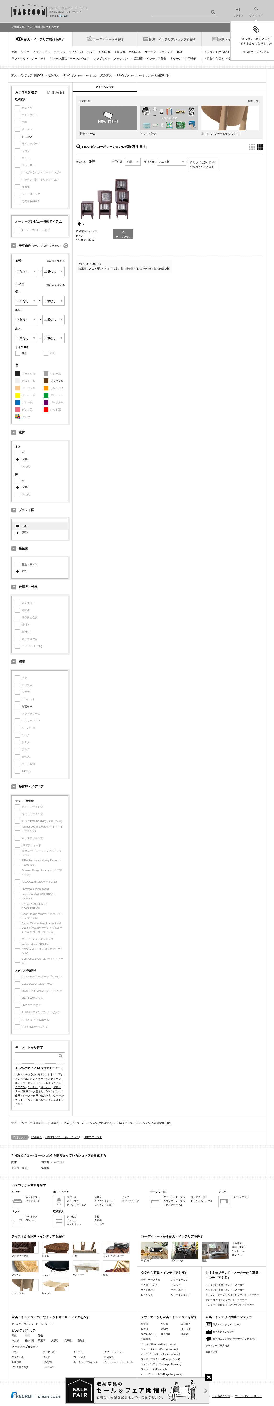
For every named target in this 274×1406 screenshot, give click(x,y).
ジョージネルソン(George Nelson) (159, 1349)
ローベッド (147, 1294)
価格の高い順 (162, 268)
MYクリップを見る (257, 52)
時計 (179, 52)
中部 (27, 1335)
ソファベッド (33, 1201)
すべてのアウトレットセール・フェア (32, 1324)
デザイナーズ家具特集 (217, 1345)
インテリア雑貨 (156, 58)
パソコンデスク (240, 1197)
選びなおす (58, 92)
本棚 (97, 1216)
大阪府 (54, 1340)
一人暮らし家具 (149, 1284)
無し (24, 353)
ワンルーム (238, 1251)
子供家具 (120, 52)
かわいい (33, 1087)
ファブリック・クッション (110, 58)
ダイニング (184, 1252)
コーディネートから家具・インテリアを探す (172, 1236)
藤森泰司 (166, 1334)
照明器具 (135, 52)
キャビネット (74, 1224)
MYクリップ (256, 12)
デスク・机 (76, 52)
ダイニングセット (113, 1352)
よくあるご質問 (221, 1396)
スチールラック (179, 1279)
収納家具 (105, 52)
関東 (14, 1335)
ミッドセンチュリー (32, 1082)
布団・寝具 (79, 1357)
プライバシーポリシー (248, 1396)
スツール (72, 1197)
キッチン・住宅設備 (183, 58)
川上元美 (186, 1329)
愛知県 (81, 1340)
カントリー (36, 1078)
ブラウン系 (56, 380)
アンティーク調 (25, 1249)
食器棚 (98, 1220)
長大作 (144, 1329)
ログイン (238, 12)
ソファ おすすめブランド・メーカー (225, 1284)
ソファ (25, 52)
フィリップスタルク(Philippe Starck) (160, 1359)
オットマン (73, 1201)
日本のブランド (93, 1137)
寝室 (215, 1252)
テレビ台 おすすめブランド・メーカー (226, 1300)
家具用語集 (212, 1351)
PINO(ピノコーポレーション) (62, 1137)
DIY (48, 1091)
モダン (42, 1074)
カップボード (178, 1289)
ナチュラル (29, 1074)
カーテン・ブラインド (158, 52)
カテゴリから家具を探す (29, 1185)
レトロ (52, 1074)
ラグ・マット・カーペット (28, 58)
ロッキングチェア (104, 1204)
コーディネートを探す (108, 39)
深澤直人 (186, 1324)
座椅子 (98, 1197)
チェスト (72, 1220)
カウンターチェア (76, 1204)
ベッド (91, 52)
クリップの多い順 (112, 268)
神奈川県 (59, 1162)
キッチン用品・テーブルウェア (70, 58)
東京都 (45, 1162)
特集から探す (215, 58)
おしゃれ (45, 1087)
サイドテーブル (199, 1197)
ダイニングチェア (104, 1201)
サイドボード (148, 1289)
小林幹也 (146, 1339)
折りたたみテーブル (201, 1201)
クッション (49, 1367)
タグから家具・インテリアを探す (164, 1273)
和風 (25, 1078)
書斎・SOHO (239, 1247)
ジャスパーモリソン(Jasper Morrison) (161, 1364)
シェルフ (27, 136)
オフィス (237, 1255)
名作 (43, 1099)
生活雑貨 (137, 58)
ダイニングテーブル (174, 1197)
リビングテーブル (173, 1204)
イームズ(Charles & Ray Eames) (158, 1344)
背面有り (27, 706)
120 (99, 263)
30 (87, 263)
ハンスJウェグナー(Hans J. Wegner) (160, 1354)
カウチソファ (33, 1197)
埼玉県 (41, 1340)
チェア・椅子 (41, 52)
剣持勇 (164, 1324)
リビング (154, 1252)
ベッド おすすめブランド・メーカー (225, 1289)
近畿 (40, 1335)
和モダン (51, 1082)
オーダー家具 (30, 1095)
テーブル (59, 52)
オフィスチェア (130, 1201)
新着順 (129, 268)
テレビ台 (72, 1216)
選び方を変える (55, 260)
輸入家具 (45, 1095)
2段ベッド (31, 1220)
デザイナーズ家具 (150, 1279)
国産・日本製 (30, 564)
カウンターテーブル (174, 1201)
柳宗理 (144, 1324)
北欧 (17, 1074)
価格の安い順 (143, 268)
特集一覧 (253, 101)
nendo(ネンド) (148, 1334)
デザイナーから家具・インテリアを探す (169, 1317)
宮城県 (45, 1168)
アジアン (25, 1268)
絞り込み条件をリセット (47, 245)
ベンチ (125, 1197)
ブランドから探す (218, 52)
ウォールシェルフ (180, 1294)
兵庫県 (68, 1340)
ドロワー (176, 1284)
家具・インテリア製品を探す (44, 39)
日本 (24, 526)
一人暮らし (37, 1091)
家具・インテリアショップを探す (172, 39)
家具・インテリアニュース (227, 1324)
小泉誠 (184, 1334)
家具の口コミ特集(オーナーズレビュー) (234, 1339)
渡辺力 (164, 1329)
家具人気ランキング (223, 1331)
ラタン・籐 (31, 1099)
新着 (14, 52)
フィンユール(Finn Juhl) (154, 1369)
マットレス (32, 1216)
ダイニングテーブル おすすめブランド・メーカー (232, 1294)
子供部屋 (237, 1243)
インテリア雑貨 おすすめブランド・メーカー (230, 1305)
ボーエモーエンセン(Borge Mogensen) (161, 1374)
